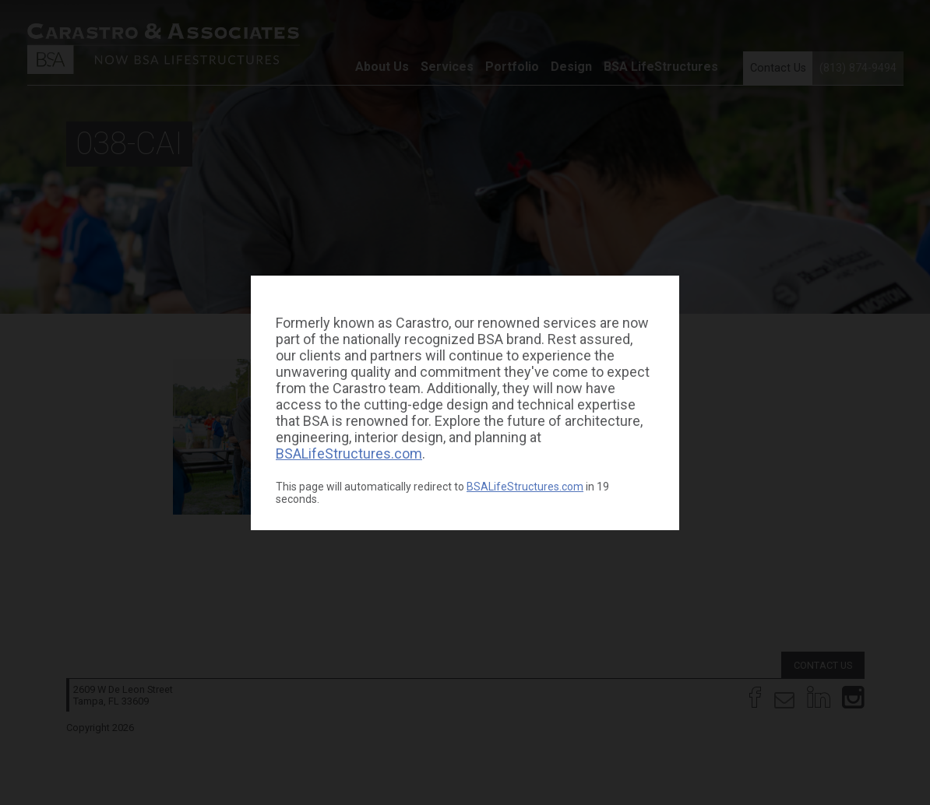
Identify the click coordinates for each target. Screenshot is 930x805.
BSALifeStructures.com (349, 453)
